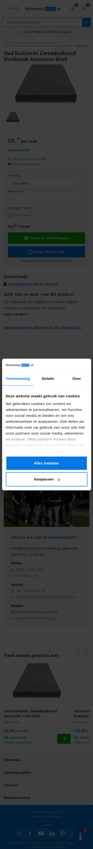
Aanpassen (47, 479)
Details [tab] (48, 378)
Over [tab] (76, 378)
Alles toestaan (46, 463)
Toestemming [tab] (18, 378)
